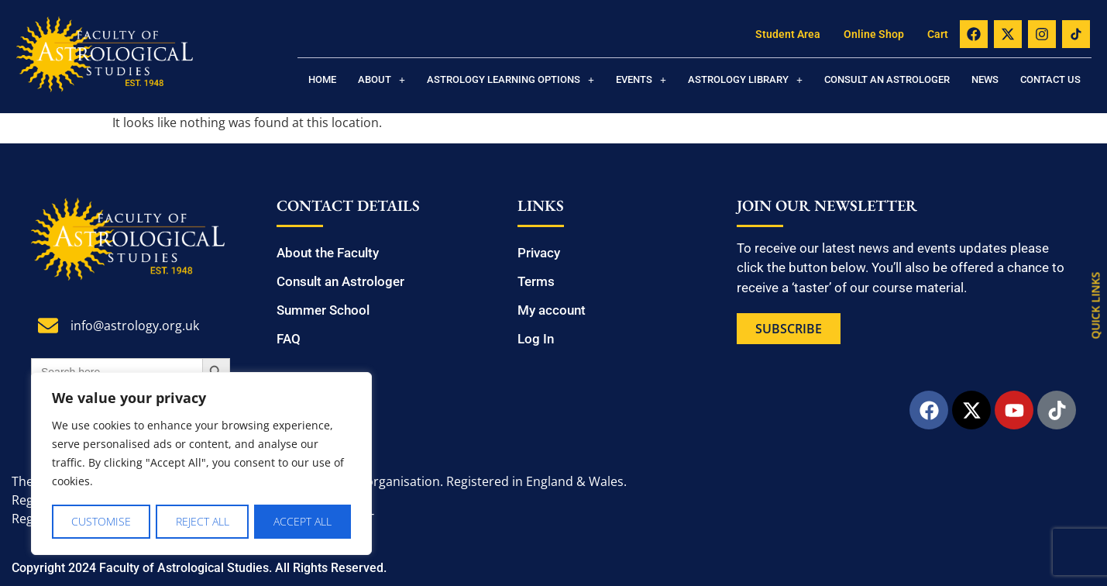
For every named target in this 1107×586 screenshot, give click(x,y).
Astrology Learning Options (510, 79)
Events (641, 79)
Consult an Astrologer (887, 79)
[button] (381, 79)
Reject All (202, 521)
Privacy (538, 252)
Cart (937, 34)
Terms (536, 281)
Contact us (1050, 79)
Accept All (302, 521)
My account (551, 310)
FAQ (289, 338)
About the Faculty (328, 252)
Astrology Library (745, 79)
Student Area (787, 34)
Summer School (323, 310)
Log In (535, 338)
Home (322, 79)
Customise (101, 521)
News (985, 79)
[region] (201, 464)
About (381, 79)
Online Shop (874, 34)
